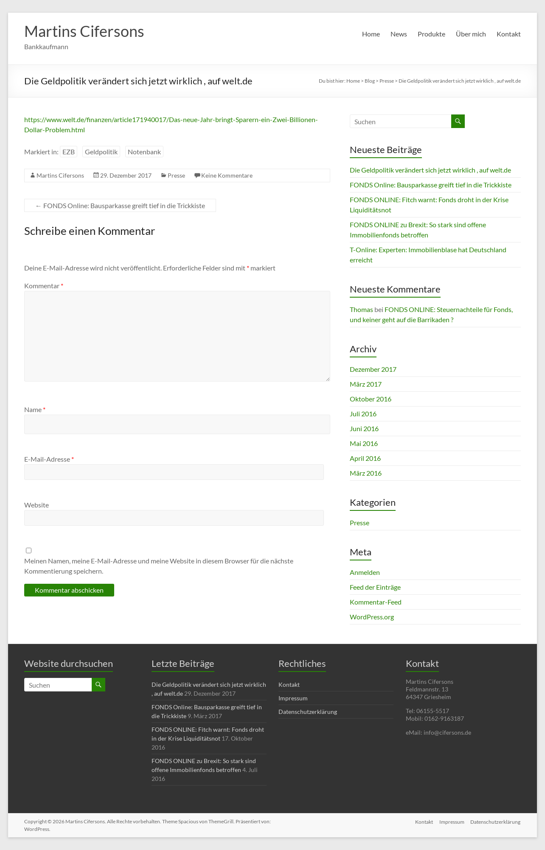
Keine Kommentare (227, 175)
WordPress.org (372, 617)
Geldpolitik (101, 152)
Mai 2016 (364, 443)
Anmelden (365, 572)
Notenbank (144, 152)
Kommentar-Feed (376, 602)
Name (34, 409)
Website (36, 505)
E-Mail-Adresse (49, 459)
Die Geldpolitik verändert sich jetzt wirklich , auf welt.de (430, 170)
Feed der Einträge (375, 587)
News (398, 34)
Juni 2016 (364, 428)
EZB (68, 152)
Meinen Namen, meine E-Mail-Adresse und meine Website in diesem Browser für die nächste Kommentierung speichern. (158, 566)
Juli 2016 (363, 414)
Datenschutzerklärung (307, 711)
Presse (176, 175)
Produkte (431, 34)
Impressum (293, 698)
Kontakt (509, 34)
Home (371, 34)
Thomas (361, 309)
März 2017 (366, 384)
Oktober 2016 (370, 399)
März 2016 (366, 473)
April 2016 (365, 458)
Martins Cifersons (84, 31)
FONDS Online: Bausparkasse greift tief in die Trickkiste (120, 205)
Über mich (471, 34)
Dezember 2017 (373, 369)
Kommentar (43, 285)
